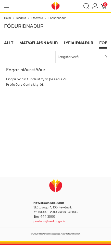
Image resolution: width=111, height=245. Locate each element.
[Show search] (86, 6)
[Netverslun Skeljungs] (55, 5)
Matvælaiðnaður (38, 42)
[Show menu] (6, 6)
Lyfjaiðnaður (78, 42)
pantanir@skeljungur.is (49, 221)
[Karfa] (104, 6)
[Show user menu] (95, 6)
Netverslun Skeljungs (49, 233)
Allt (8, 42)
